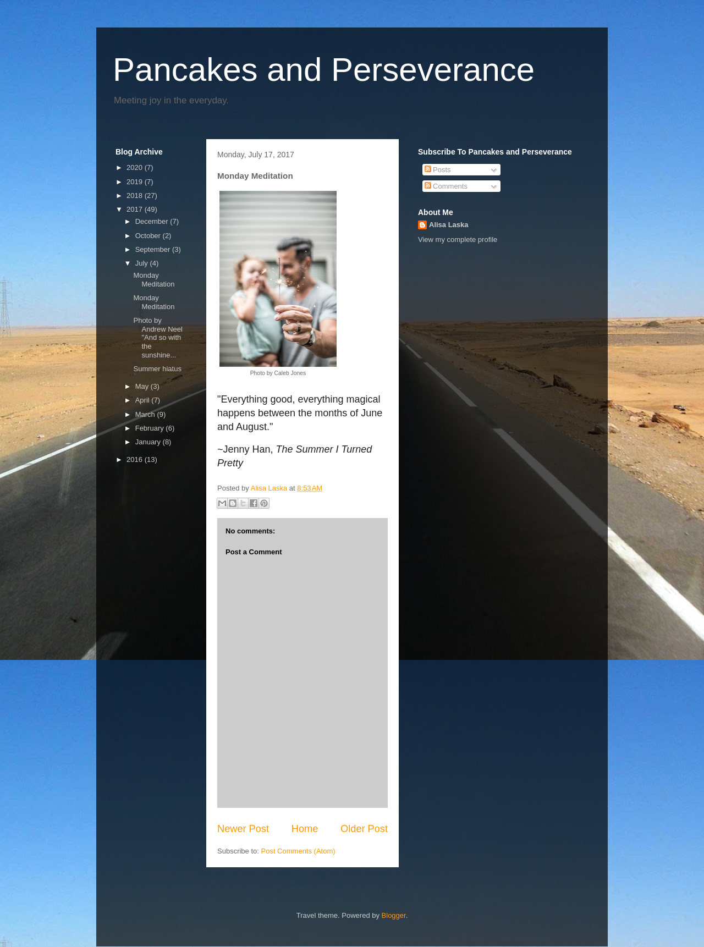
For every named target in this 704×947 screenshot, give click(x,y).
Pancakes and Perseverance (324, 69)
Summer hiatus (157, 369)
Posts (438, 170)
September (153, 249)
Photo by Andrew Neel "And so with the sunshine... (157, 337)
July (142, 263)
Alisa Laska (449, 225)
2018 (136, 195)
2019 (136, 182)
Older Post (364, 828)
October (149, 236)
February (150, 428)
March (146, 414)
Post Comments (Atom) (298, 851)
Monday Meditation (153, 279)
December (152, 221)
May (143, 386)
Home (305, 828)
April (143, 400)
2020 (136, 167)
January (149, 442)
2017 (136, 209)
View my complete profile (457, 239)
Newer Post (243, 828)
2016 (136, 459)
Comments (446, 186)
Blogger (394, 915)
